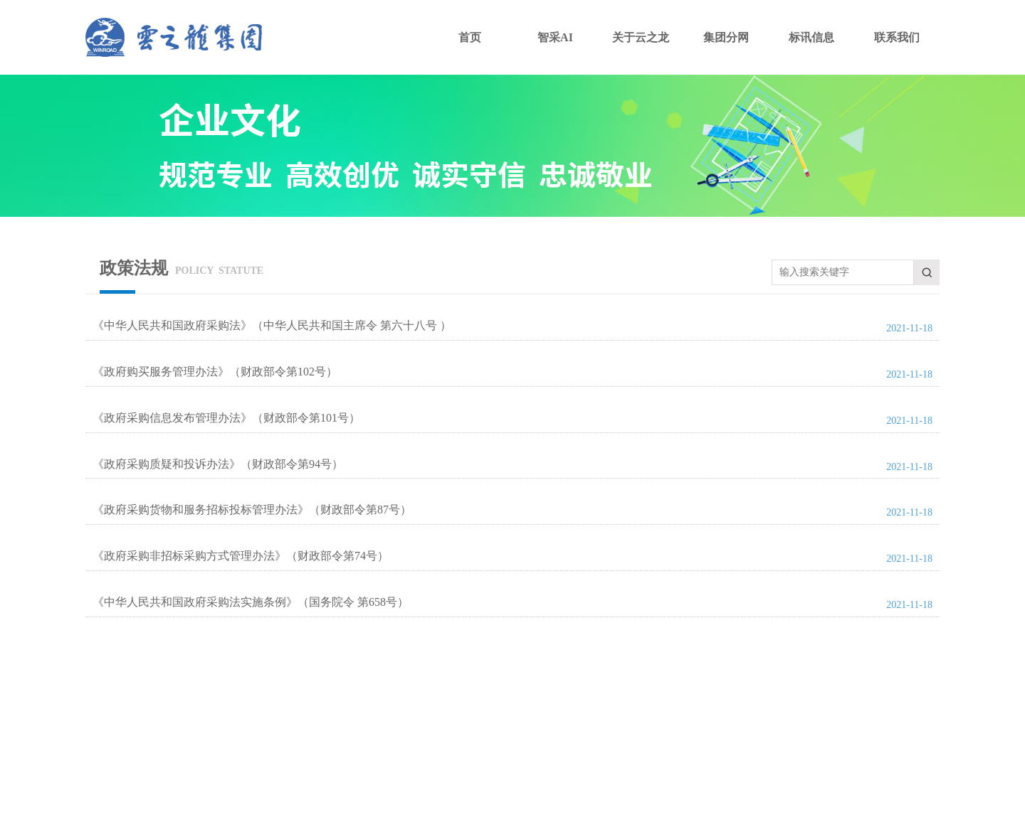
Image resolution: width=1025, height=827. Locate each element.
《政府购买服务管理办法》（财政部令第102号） (215, 372)
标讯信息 (811, 37)
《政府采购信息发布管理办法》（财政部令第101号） (226, 418)
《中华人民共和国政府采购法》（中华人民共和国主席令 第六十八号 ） (272, 325)
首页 (469, 37)
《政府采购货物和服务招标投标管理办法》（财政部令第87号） (252, 509)
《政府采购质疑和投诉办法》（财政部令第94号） (218, 464)
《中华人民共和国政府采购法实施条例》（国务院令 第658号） (251, 602)
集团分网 (726, 37)
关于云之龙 (640, 37)
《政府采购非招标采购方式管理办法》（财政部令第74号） (241, 556)
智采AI (555, 37)
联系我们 (897, 37)
